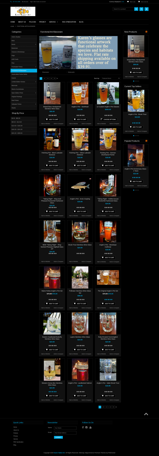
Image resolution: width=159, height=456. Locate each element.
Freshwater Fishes (17, 67)
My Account (25, 1)
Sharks (14, 108)
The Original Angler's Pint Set (108, 291)
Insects (14, 78)
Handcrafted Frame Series (19, 74)
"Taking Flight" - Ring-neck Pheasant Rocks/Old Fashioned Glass (52, 201)
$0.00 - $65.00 (16, 118)
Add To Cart (52, 119)
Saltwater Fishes (17, 104)
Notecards (71, 72)
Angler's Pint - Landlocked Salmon (80, 383)
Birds (13, 40)
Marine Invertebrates (18, 89)
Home (12, 26)
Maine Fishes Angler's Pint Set (52, 291)
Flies (13, 63)
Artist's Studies (16, 37)
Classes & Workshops (18, 52)
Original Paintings (17, 96)
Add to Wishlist (45, 123)
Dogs (13, 55)
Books (13, 44)
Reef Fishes (15, 100)
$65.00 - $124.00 (17, 122)
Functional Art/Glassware (19, 70)
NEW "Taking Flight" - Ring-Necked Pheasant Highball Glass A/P (52, 247)
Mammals (15, 85)
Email (50, 432)
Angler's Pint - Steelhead (80, 107)
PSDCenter (111, 453)
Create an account (41, 1)
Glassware (45, 72)
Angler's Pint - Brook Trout (137, 114)
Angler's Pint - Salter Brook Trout (108, 383)
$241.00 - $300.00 (17, 133)
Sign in (32, 1)
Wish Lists (132, 1)
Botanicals (15, 48)
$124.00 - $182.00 (17, 125)
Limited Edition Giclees (18, 82)
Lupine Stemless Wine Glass (80, 337)
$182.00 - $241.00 (17, 129)
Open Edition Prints (17, 93)
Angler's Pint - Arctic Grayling (80, 199)
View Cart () (144, 1)
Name (50, 427)
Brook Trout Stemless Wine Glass (80, 245)
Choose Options (108, 119)
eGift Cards (15, 59)
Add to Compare (58, 123)
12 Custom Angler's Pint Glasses (108, 107)
